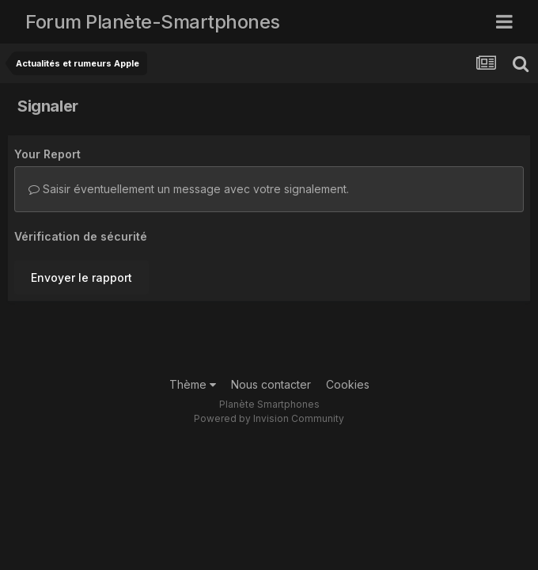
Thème (192, 384)
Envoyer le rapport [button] (81, 277)
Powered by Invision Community (269, 418)
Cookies (347, 384)
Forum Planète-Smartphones (152, 21)
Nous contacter (271, 384)
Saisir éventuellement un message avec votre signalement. (188, 189)
